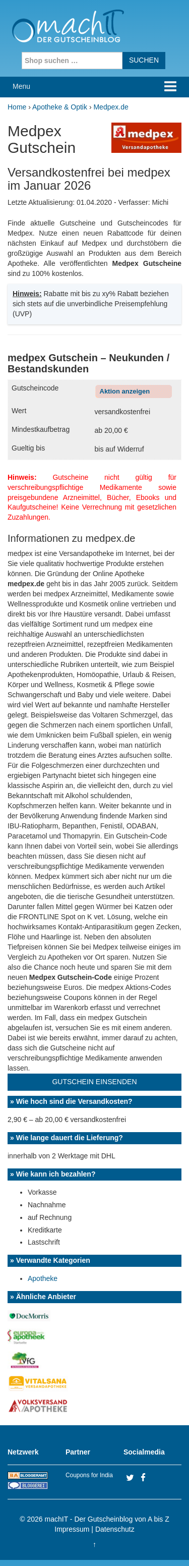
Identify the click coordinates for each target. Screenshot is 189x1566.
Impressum (71, 1529)
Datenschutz (115, 1529)
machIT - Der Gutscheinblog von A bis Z (107, 1519)
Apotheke (42, 1278)
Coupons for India (89, 1475)
